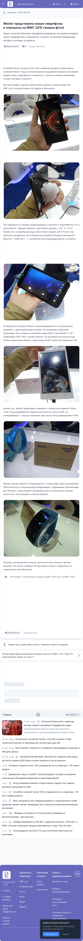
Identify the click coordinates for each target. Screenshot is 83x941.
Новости (12, 12)
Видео (22, 901)
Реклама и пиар (60, 881)
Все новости (72, 715)
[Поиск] (65, 4)
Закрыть (65, 934)
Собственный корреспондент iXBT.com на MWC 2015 (48, 576)
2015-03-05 (24, 12)
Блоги (22, 891)
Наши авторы (40, 883)
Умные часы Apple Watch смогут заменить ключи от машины (35, 644)
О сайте (6, 890)
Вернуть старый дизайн (6, 920)
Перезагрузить (51, 934)
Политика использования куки (59, 902)
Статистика (42, 889)
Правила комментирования (61, 890)
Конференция (26, 886)
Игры (22, 896)
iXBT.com (23, 881)
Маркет (23, 906)
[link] (38, 721)
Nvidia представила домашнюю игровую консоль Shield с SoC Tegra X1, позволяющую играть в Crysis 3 (41, 655)
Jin (5, 576)
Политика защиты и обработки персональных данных (61, 917)
